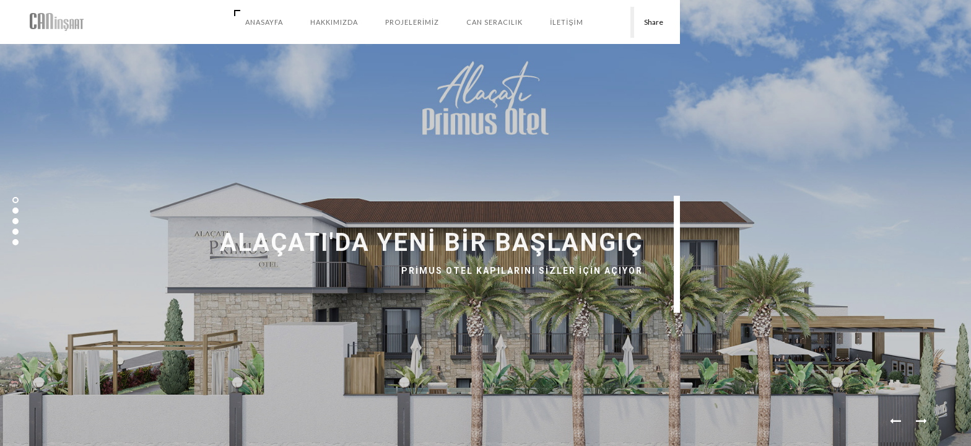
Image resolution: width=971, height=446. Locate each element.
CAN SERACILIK (494, 22)
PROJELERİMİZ (412, 22)
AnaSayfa (264, 22)
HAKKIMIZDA (334, 22)
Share (653, 22)
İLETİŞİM (566, 22)
